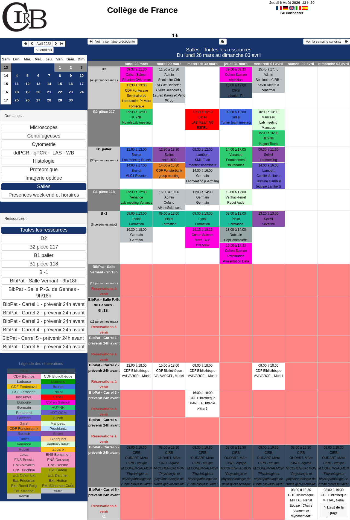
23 (71, 92)
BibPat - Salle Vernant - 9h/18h (104, 269)
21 (49, 92)
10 (82, 76)
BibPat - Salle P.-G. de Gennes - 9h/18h (103, 304)
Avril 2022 (43, 44)
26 (27, 100)
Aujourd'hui (44, 50)
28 (49, 100)
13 (6, 67)
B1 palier (104, 149)
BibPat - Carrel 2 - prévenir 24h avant (104, 368)
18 (17, 92)
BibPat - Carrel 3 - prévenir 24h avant (104, 395)
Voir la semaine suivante (326, 41)
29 (60, 100)
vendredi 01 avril (268, 64)
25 (17, 100)
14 (6, 76)
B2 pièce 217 (104, 112)
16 (71, 84)
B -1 (104, 213)
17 (82, 84)
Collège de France (142, 9)
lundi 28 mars (136, 64)
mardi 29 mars (169, 64)
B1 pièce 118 (104, 192)
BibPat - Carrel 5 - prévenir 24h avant (104, 450)
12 (27, 84)
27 (38, 100)
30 (71, 100)
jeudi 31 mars (235, 64)
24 (82, 92)
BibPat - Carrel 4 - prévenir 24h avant (104, 422)
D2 (104, 69)
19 (27, 92)
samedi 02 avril (301, 64)
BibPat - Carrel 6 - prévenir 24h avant (104, 492)
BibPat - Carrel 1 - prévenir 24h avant (104, 340)
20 (38, 92)
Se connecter (292, 13)
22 (60, 92)
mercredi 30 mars (202, 64)
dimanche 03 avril (333, 64)
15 (6, 84)
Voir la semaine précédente (112, 41)
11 (17, 84)
